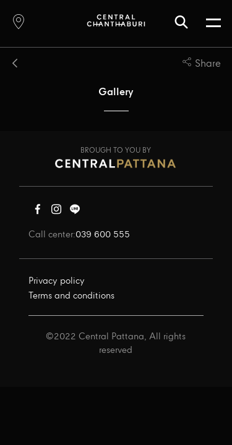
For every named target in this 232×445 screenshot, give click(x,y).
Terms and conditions (71, 296)
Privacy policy (56, 281)
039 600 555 (102, 235)
